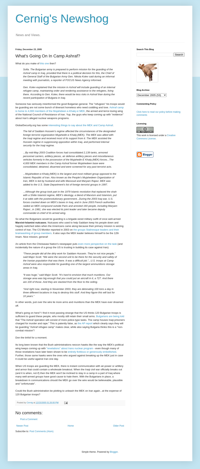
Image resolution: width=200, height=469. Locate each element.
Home (71, 425)
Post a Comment (28, 419)
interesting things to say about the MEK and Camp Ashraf (80, 125)
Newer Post (22, 425)
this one (44, 63)
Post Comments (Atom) (41, 431)
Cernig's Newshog (62, 18)
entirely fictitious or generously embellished (92, 351)
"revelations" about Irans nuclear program (69, 348)
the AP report (85, 323)
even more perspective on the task (97, 243)
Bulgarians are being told (110, 316)
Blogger (114, 452)
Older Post (118, 425)
